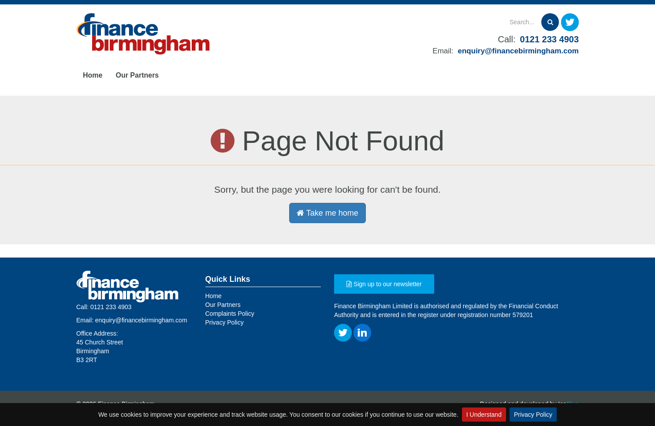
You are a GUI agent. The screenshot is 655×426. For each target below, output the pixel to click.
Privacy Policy (533, 414)
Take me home (327, 213)
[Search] (489, 22)
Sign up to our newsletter (384, 284)
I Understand (484, 414)
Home (92, 75)
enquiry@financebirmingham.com (518, 51)
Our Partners (137, 75)
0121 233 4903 (549, 39)
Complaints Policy (229, 313)
